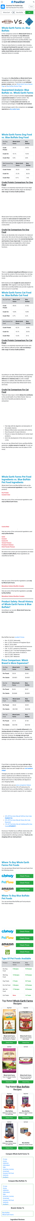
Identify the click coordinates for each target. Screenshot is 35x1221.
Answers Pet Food (8, 1173)
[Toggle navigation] (2, 2)
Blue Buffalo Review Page (14, 86)
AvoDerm (5, 1177)
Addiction (6, 1163)
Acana (5, 1161)
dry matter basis (15, 109)
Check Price (9, 1042)
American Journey (8, 1169)
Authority (5, 1175)
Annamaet (6, 1171)
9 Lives (5, 1159)
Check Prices (24, 876)
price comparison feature (23, 785)
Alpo (4, 1167)
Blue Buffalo (6, 1212)
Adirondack (6, 1165)
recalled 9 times (19, 637)
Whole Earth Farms (8, 1214)
